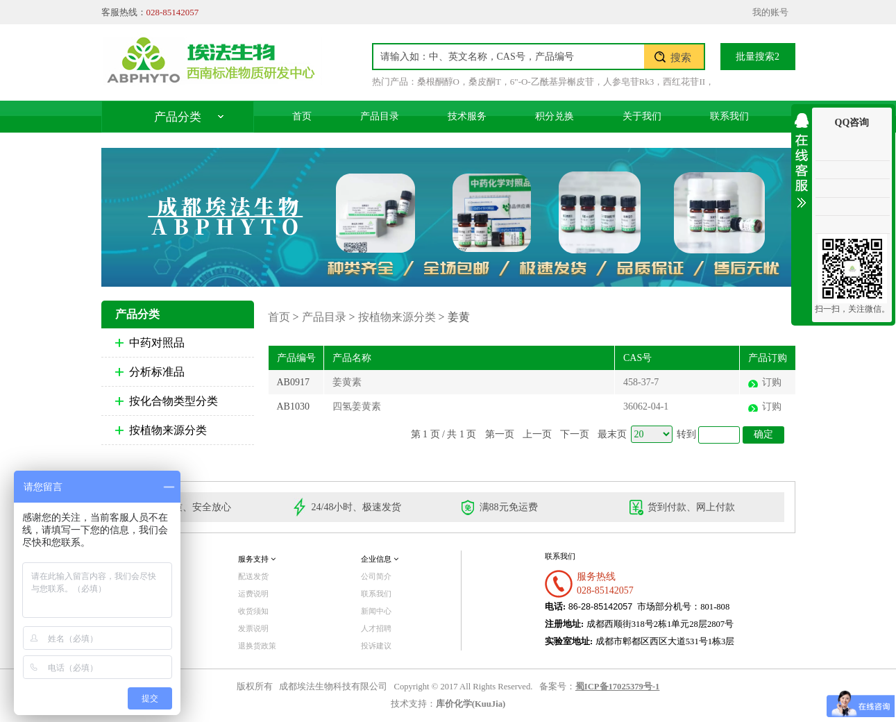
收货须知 (253, 611)
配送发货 (253, 576)
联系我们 (729, 116)
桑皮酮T (484, 81)
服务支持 (257, 559)
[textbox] (508, 56)
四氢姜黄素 (356, 406)
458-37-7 (641, 382)
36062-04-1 (645, 406)
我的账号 (770, 12)
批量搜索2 (757, 56)
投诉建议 (376, 645)
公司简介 (376, 576)
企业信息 (379, 559)
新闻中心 (376, 611)
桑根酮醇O (438, 81)
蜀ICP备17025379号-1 (617, 686)
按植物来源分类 (168, 430)
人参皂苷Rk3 (628, 81)
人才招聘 (376, 628)
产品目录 (379, 116)
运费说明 (253, 593)
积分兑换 (554, 116)
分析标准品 (157, 372)
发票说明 (253, 628)
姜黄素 (347, 382)
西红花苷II (684, 81)
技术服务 (467, 116)
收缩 (802, 158)
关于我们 (642, 116)
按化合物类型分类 (173, 401)
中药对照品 (157, 343)
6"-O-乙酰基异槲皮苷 (552, 81)
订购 (771, 382)
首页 (302, 116)
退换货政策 (257, 645)
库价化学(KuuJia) (470, 704)
